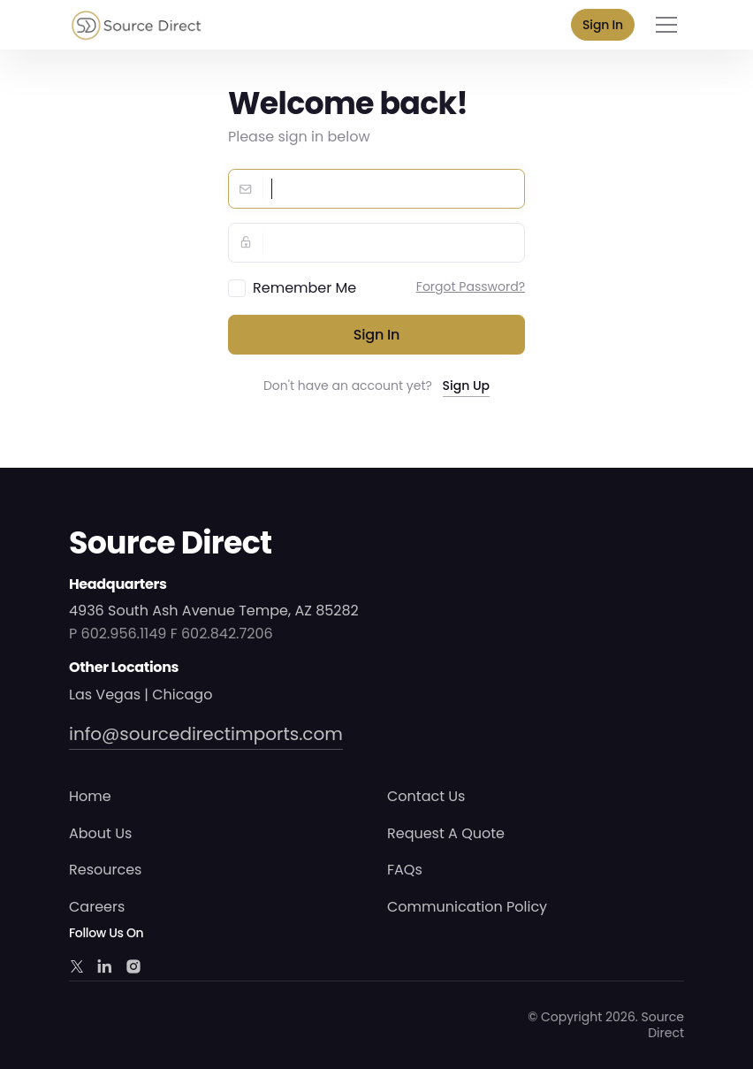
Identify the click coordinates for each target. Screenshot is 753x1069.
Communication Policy (467, 907)
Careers (97, 907)
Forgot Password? (470, 286)
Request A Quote (446, 833)
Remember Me (304, 288)
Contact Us (426, 796)
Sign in (377, 335)
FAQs (404, 869)
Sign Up (467, 385)
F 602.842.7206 (222, 633)
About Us (100, 833)
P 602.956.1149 (117, 633)
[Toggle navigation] (666, 24)
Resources (105, 869)
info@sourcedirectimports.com (206, 734)
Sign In (602, 25)
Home (90, 796)
